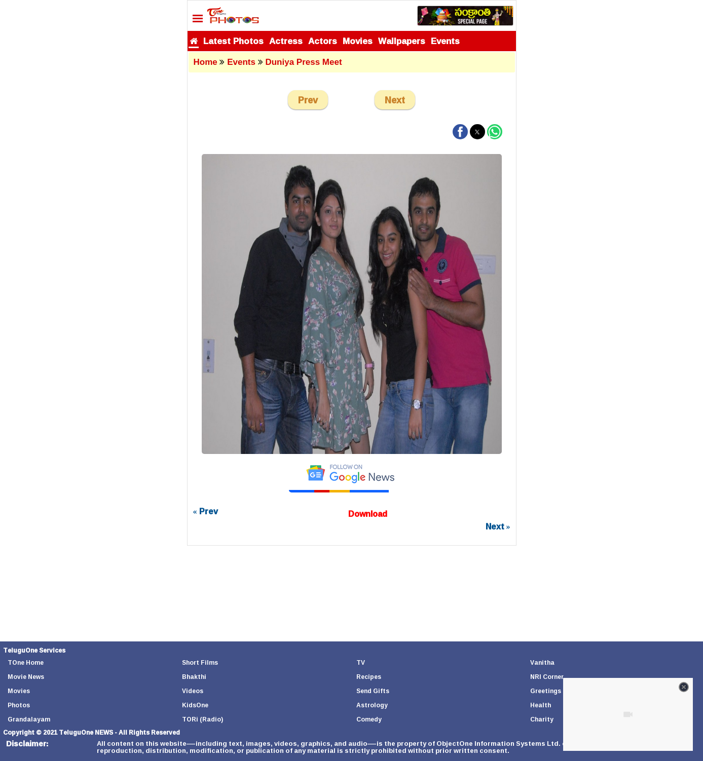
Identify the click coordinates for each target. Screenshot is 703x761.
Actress (286, 40)
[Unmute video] (628, 714)
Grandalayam (29, 719)
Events (445, 40)
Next (395, 99)
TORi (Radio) (202, 719)
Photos (19, 705)
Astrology (372, 705)
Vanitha (542, 662)
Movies (358, 40)
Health (540, 705)
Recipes (368, 676)
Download (367, 513)
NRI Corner (547, 676)
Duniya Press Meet (303, 62)
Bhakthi (194, 676)
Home (205, 62)
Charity (541, 719)
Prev (308, 99)
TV (360, 662)
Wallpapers (401, 40)
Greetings (545, 691)
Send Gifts (372, 691)
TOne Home (26, 662)
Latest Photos (233, 40)
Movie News (26, 676)
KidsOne (195, 705)
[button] (460, 131)
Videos (192, 691)
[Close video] (684, 687)
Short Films (200, 662)
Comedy (369, 719)
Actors (322, 40)
